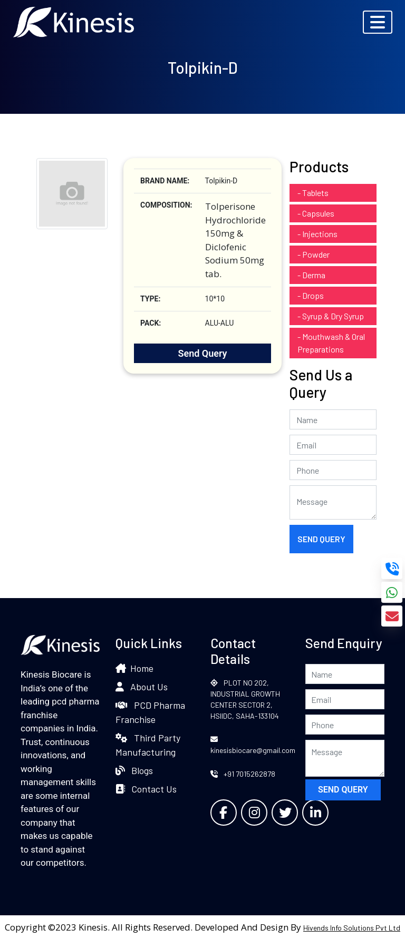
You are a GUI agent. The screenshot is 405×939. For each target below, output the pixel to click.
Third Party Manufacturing (147, 745)
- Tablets (313, 193)
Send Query (202, 353)
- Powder (313, 254)
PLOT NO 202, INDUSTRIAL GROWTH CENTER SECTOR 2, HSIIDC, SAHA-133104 (245, 699)
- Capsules (315, 213)
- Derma (311, 275)
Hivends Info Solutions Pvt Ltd (351, 927)
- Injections (317, 234)
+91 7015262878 (242, 773)
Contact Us (146, 789)
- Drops (310, 295)
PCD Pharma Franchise (150, 712)
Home (134, 668)
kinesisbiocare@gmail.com (252, 745)
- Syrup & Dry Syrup (330, 316)
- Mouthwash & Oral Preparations (331, 342)
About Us (141, 686)
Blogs (134, 770)
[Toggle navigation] (377, 22)
